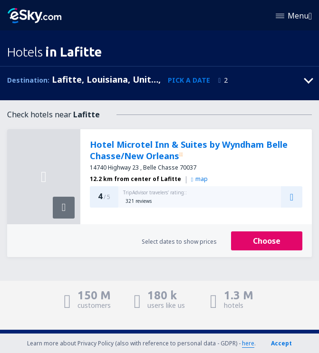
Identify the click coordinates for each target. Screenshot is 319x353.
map (199, 179)
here (248, 343)
